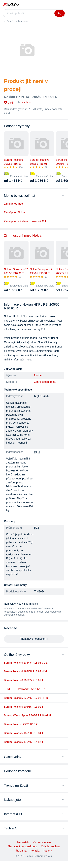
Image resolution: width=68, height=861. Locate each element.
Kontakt (35, 850)
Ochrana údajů (42, 842)
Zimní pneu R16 (13, 203)
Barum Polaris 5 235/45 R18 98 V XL (25, 662)
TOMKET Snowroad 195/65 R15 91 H (26, 689)
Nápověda (23, 842)
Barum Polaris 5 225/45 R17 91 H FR (26, 697)
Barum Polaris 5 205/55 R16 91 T (23, 706)
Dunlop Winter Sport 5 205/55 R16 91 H (27, 715)
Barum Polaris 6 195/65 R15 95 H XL (26, 671)
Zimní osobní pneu (17, 21)
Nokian (38, 375)
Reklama (21, 850)
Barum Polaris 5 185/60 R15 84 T (23, 733)
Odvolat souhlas (50, 846)
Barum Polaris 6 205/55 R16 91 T (23, 680)
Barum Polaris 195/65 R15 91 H (22, 724)
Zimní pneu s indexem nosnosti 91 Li (25, 221)
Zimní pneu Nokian (15, 212)
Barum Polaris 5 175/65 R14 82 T (23, 742)
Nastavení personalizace (22, 846)
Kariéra (47, 850)
